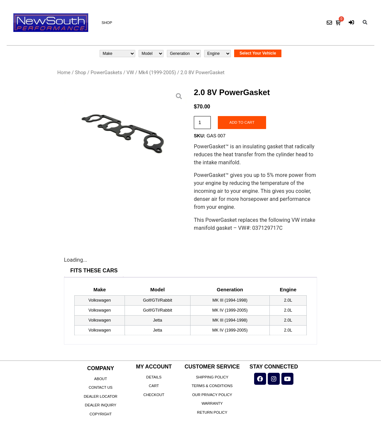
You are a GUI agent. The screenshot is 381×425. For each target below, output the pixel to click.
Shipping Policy (212, 377)
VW (130, 72)
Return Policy (212, 412)
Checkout (154, 395)
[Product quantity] (202, 122)
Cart (154, 386)
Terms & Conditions (211, 386)
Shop (107, 23)
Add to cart (241, 122)
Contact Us (101, 387)
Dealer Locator (101, 396)
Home (64, 72)
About (100, 379)
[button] (365, 23)
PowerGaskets (106, 72)
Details (154, 377)
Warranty (212, 403)
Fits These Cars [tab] (94, 270)
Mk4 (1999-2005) (157, 72)
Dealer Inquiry (100, 405)
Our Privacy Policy (212, 395)
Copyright (101, 414)
